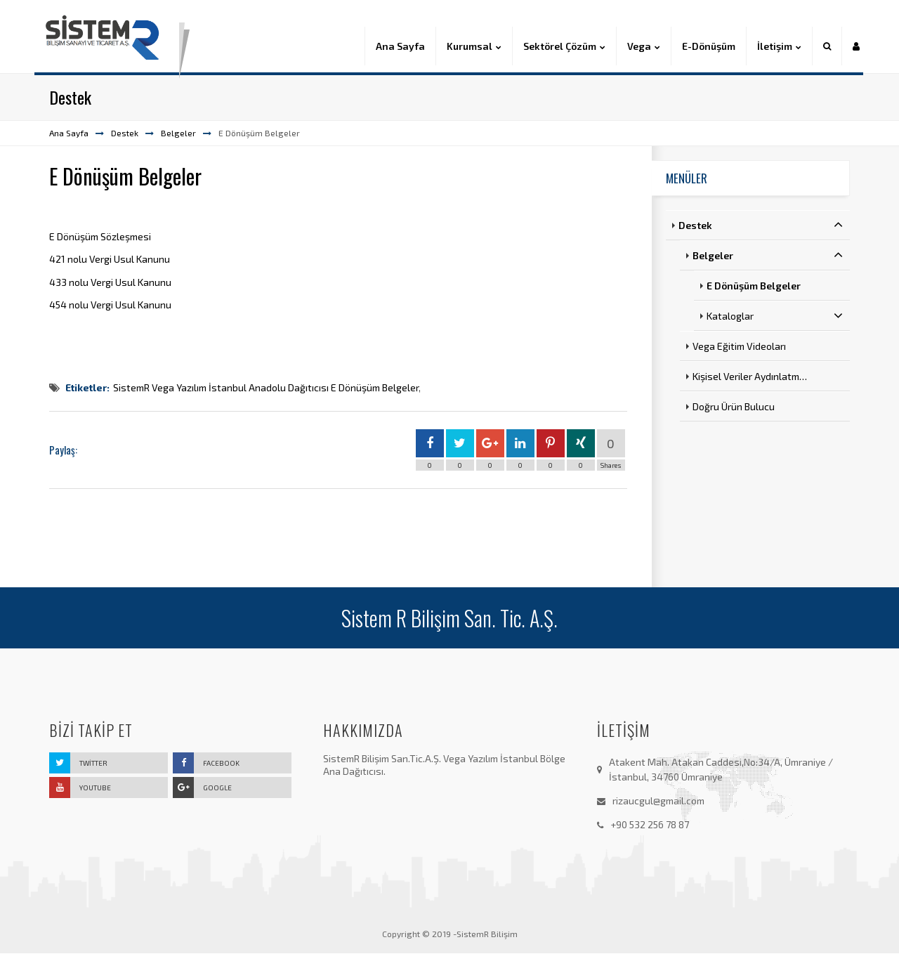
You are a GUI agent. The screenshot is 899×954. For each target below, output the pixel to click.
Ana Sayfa (68, 133)
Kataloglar (775, 316)
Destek (124, 133)
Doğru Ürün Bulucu (734, 407)
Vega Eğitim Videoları (739, 347)
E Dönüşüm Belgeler (754, 286)
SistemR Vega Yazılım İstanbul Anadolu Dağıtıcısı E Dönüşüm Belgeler (266, 387)
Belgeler (178, 133)
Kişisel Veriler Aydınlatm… (750, 377)
